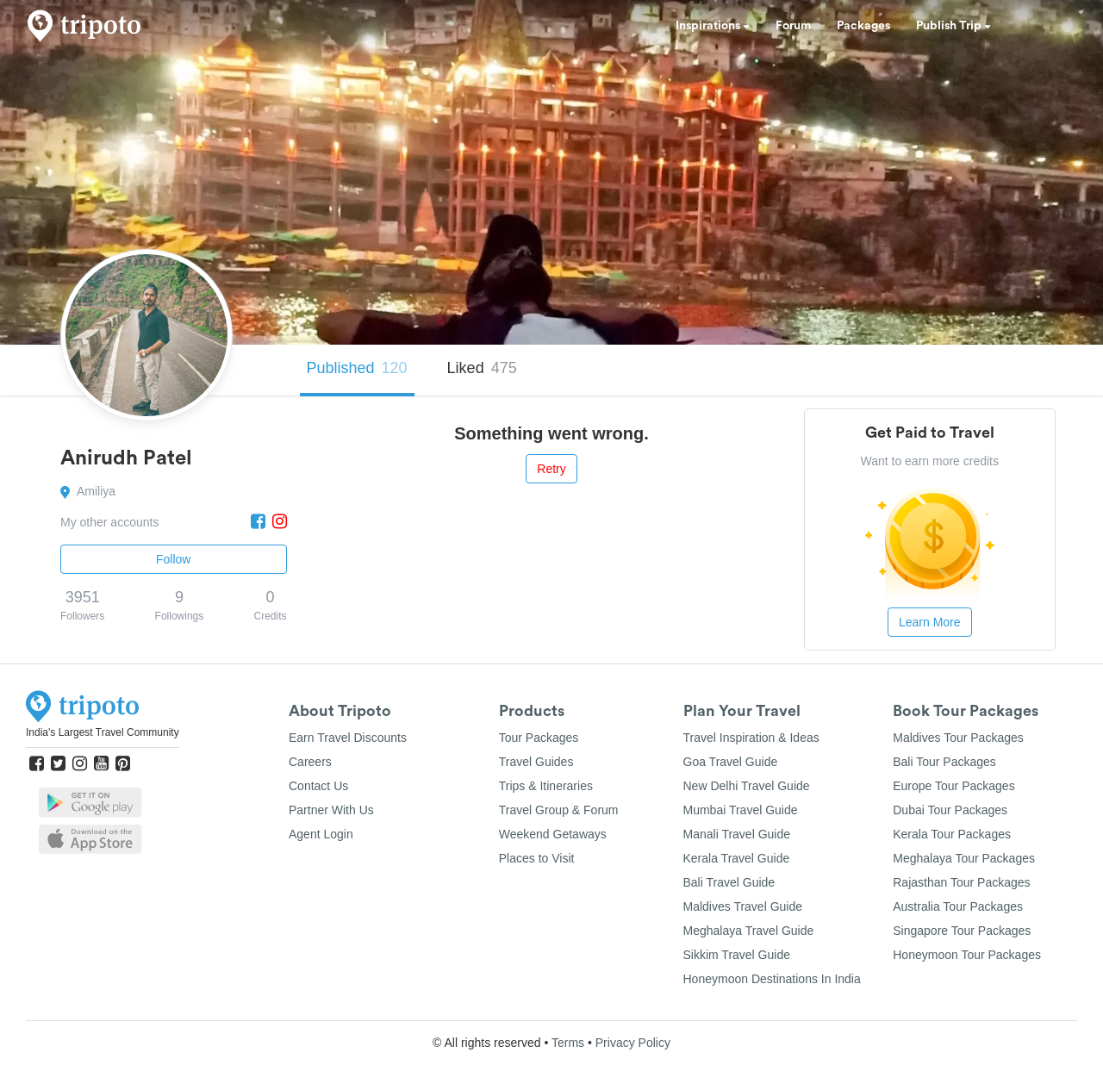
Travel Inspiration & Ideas (751, 737)
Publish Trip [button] (953, 26)
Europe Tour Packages (953, 786)
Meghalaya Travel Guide (748, 930)
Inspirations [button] (713, 26)
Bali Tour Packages (944, 762)
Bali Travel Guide (729, 882)
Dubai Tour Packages (950, 810)
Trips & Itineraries (546, 786)
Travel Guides (536, 762)
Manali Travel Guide (737, 834)
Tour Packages (539, 737)
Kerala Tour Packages (952, 834)
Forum (793, 26)
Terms (568, 1043)
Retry (551, 469)
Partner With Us (331, 810)
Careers (310, 762)
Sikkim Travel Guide (736, 955)
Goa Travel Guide (730, 762)
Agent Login (321, 834)
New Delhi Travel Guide (746, 786)
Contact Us (318, 786)
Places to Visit (537, 858)
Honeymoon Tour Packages (967, 955)
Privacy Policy (632, 1043)
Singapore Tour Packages (962, 930)
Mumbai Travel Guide (740, 810)
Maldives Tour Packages (958, 737)
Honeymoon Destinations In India (772, 979)
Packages (863, 26)
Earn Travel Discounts (348, 737)
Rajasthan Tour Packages (961, 882)
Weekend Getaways (553, 834)
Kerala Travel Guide (736, 858)
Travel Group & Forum (559, 810)
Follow (173, 559)
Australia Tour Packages (958, 906)
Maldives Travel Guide (743, 906)
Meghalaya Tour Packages (964, 858)
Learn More (930, 622)
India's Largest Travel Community (102, 732)
